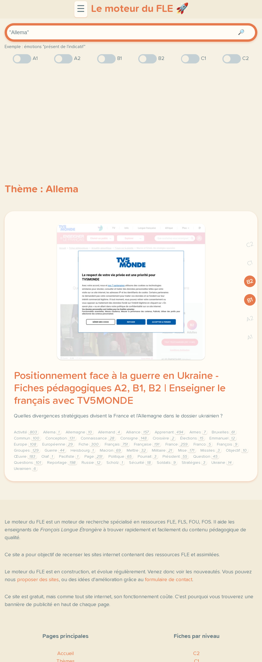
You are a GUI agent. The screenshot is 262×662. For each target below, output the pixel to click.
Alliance (138, 432)
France (177, 444)
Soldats (167, 463)
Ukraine (222, 463)
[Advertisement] (131, 113)
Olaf (47, 457)
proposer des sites (38, 579)
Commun (27, 438)
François (228, 444)
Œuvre (25, 457)
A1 (249, 337)
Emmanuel (222, 438)
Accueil (65, 653)
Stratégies (194, 463)
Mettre (137, 450)
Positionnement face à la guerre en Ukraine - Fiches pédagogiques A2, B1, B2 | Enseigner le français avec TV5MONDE (120, 388)
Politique (120, 457)
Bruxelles (224, 432)
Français (117, 444)
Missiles (210, 450)
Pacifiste (69, 457)
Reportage (62, 463)
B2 (250, 281)
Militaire (163, 450)
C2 (250, 245)
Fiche (89, 444)
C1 (249, 263)
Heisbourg (83, 450)
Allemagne (79, 432)
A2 (250, 319)
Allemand (109, 432)
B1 (250, 300)
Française (147, 444)
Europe (26, 444)
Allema (52, 432)
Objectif (237, 450)
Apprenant (170, 432)
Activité (26, 432)
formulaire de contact (168, 579)
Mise (187, 450)
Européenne (58, 444)
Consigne (134, 438)
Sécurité (140, 463)
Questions (28, 463)
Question (206, 457)
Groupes (27, 450)
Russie (92, 463)
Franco (202, 444)
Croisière (164, 438)
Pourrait (148, 457)
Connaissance (98, 438)
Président (176, 457)
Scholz (115, 463)
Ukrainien (25, 469)
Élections (192, 438)
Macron (111, 450)
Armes (198, 432)
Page (94, 457)
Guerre (55, 450)
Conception (60, 438)
